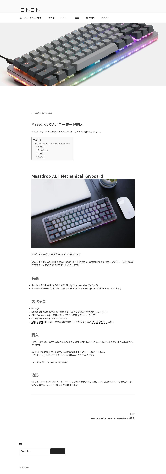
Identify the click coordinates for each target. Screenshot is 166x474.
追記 (42, 156)
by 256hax (24, 467)
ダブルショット (99, 321)
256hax (49, 113)
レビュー (65, 18)
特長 (42, 147)
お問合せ (105, 18)
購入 (42, 153)
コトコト (30, 9)
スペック (44, 150)
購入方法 (91, 18)
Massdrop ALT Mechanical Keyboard (52, 143)
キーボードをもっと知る (32, 18)
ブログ (51, 18)
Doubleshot (37, 321)
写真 (78, 18)
